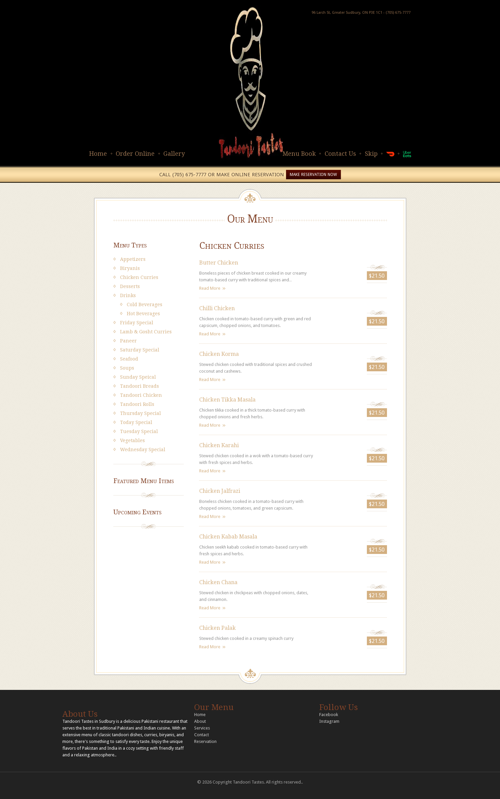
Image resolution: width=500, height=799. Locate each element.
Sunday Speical (138, 377)
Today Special (136, 422)
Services (202, 728)
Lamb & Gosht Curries (146, 331)
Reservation (205, 741)
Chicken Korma (219, 354)
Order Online (135, 153)
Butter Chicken (218, 263)
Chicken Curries (139, 277)
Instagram (329, 721)
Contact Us (340, 153)
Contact (201, 734)
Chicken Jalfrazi (219, 491)
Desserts (130, 286)
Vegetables (132, 440)
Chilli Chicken (217, 308)
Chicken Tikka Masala (227, 399)
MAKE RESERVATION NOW (313, 174)
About (200, 721)
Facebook (328, 714)
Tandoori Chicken (141, 395)
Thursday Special (140, 413)
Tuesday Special (139, 431)
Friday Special (136, 322)
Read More (209, 288)
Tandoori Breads (139, 386)
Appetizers (133, 259)
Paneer (128, 340)
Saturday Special (139, 349)
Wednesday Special (142, 449)
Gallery (174, 153)
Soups (127, 368)
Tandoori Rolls (137, 404)
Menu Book (299, 153)
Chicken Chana (218, 582)
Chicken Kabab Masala (228, 536)
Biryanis (130, 268)
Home (98, 153)
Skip (371, 153)
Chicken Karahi (219, 445)
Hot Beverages (143, 313)
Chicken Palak (217, 628)
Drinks (128, 295)
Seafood (129, 359)
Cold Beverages (144, 304)
